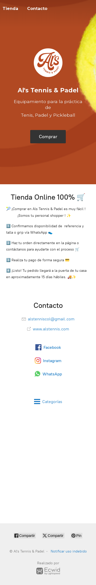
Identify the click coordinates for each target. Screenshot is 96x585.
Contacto (37, 8)
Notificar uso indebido (69, 551)
